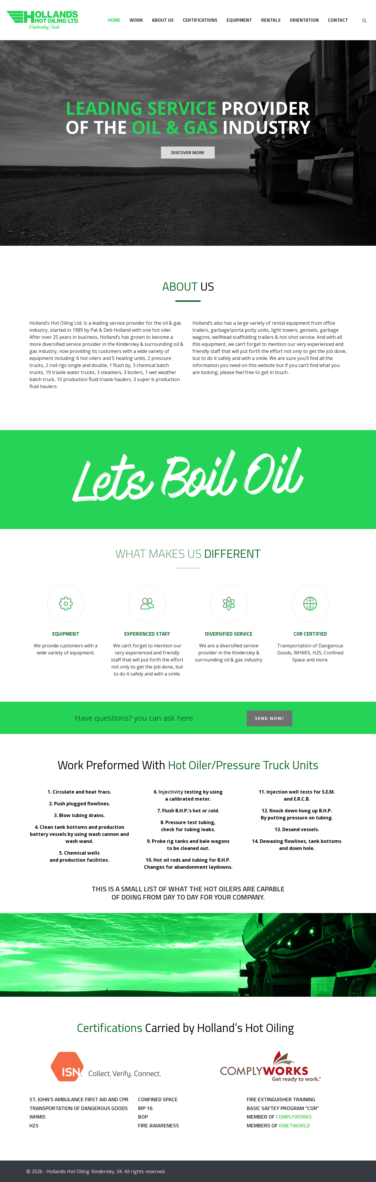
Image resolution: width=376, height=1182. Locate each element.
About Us (163, 19)
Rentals (271, 19)
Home (114, 19)
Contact (338, 19)
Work (136, 19)
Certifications (200, 19)
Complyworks (294, 1117)
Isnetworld (294, 1125)
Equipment (239, 19)
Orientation (304, 19)
